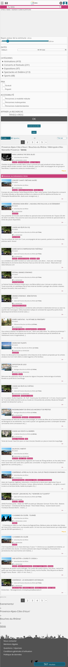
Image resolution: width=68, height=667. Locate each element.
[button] (34, 126)
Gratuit (8, 85)
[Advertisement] (34, 23)
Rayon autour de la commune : (14, 38)
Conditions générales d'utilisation (18, 651)
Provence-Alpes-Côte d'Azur (14, 147)
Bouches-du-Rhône (37, 147)
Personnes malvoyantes (15, 102)
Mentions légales (11, 644)
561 (49, 664)
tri (34, 138)
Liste (3, 138)
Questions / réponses (13, 648)
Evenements (6, 603)
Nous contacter (10, 641)
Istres (3, 626)
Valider (34, 132)
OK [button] (34, 119)
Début (4, 50)
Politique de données (13, 654)
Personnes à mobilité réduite (17, 98)
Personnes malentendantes (17, 106)
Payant (8, 89)
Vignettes (15, 138)
